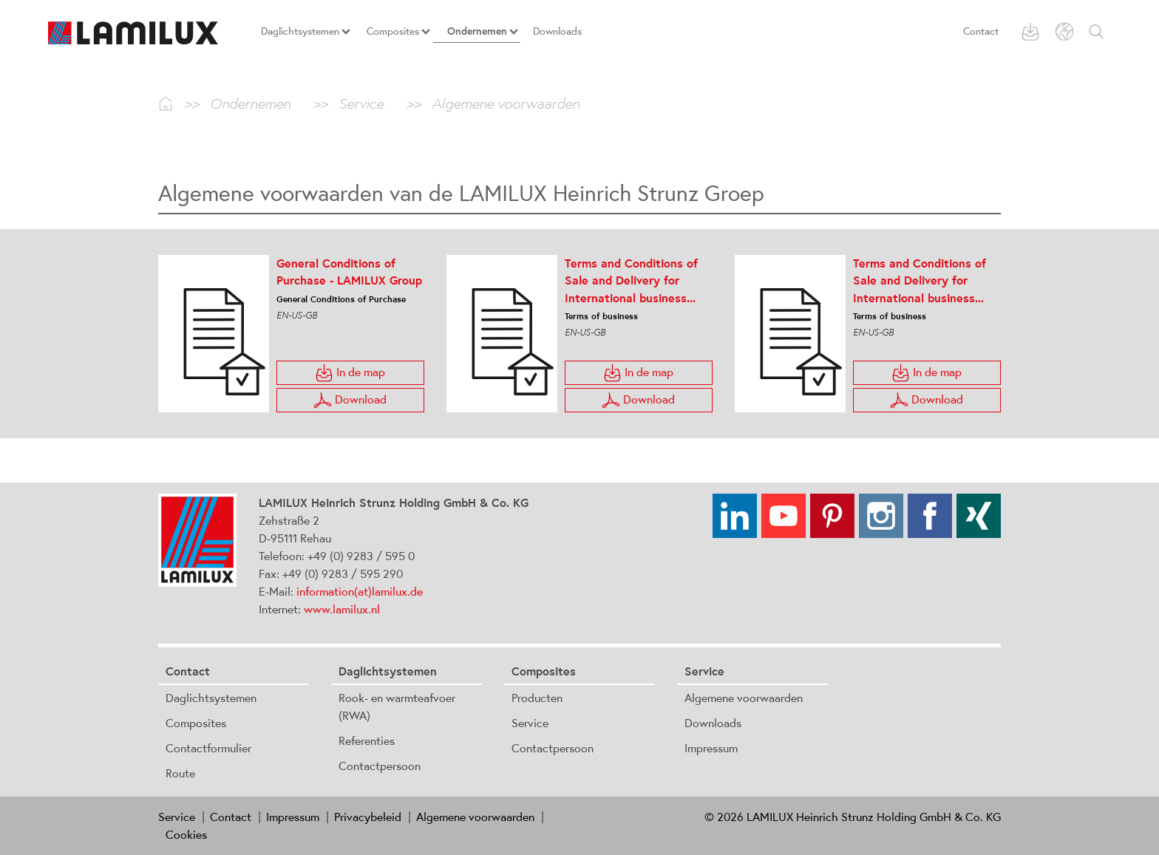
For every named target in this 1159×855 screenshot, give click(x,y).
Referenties (367, 740)
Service (529, 722)
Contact (981, 31)
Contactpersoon (380, 765)
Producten (536, 697)
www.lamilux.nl (342, 609)
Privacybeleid (367, 816)
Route (180, 773)
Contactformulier (208, 747)
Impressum (711, 747)
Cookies (186, 834)
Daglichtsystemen (211, 697)
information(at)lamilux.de (359, 591)
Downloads (712, 722)
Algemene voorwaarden (743, 697)
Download (350, 400)
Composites (196, 722)
